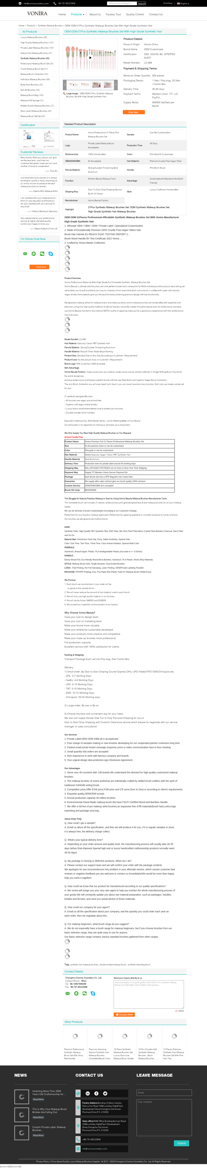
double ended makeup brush (113, 964)
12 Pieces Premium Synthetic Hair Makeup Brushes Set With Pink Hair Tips (173, 1054)
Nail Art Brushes (28, 90)
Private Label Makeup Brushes (35, 48)
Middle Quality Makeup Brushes (35, 105)
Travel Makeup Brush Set (32, 69)
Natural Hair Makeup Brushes (34, 53)
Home (62, 14)
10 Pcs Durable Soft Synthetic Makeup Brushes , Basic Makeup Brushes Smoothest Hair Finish (148, 1055)
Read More (38, 1099)
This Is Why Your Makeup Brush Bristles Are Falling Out (49, 1111)
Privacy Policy (42, 1161)
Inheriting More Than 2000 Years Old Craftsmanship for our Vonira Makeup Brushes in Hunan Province (48, 1093)
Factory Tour (113, 14)
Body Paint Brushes (30, 84)
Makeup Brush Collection (32, 74)
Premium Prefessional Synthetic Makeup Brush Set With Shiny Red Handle (74, 1054)
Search (141, 3)
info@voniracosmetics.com (36, 3)
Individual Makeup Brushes (33, 79)
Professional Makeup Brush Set (35, 63)
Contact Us (156, 14)
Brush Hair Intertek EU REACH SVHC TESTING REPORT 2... (97, 234)
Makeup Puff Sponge (30, 100)
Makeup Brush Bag (29, 95)
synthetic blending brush (139, 964)
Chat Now (135, 112)
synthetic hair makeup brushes (84, 964)
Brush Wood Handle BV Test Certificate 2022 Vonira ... (93, 238)
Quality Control (135, 14)
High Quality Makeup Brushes (34, 42)
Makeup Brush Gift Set (31, 116)
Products (76, 14)
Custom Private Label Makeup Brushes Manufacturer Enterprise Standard (49, 1129)
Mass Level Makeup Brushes (34, 111)
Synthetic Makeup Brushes (50, 25)
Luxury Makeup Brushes (32, 37)
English (185, 3)
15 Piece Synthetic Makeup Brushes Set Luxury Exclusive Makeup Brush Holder (124, 1054)
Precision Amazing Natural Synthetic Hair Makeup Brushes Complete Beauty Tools (99, 1054)
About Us (95, 14)
